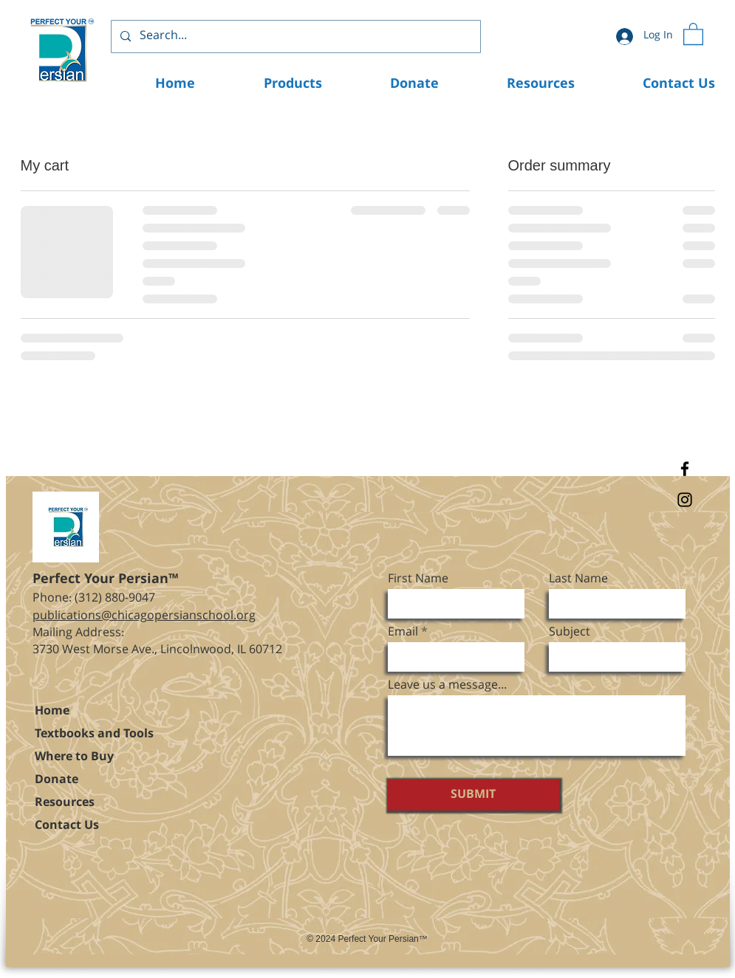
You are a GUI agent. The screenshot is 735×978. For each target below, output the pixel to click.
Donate (56, 780)
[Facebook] (684, 468)
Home (52, 711)
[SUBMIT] (473, 794)
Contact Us (67, 825)
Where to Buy (74, 757)
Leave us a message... (447, 686)
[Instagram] (684, 499)
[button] (693, 33)
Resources (65, 802)
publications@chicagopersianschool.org (144, 616)
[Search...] (294, 36)
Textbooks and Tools (94, 734)
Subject (569, 632)
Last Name (578, 579)
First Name (418, 579)
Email (403, 632)
